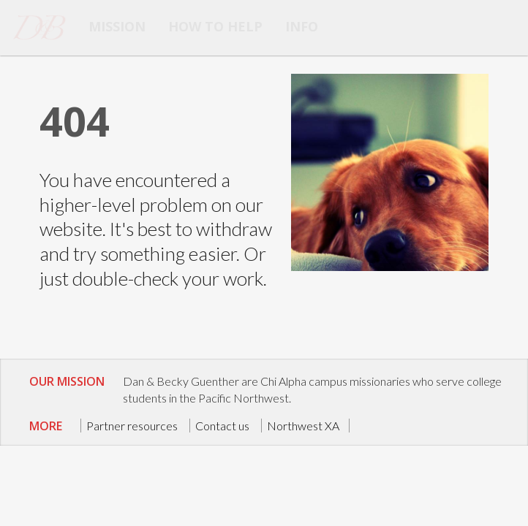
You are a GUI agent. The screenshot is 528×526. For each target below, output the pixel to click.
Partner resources (132, 425)
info (301, 26)
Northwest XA (303, 425)
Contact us (222, 425)
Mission (117, 26)
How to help (215, 26)
